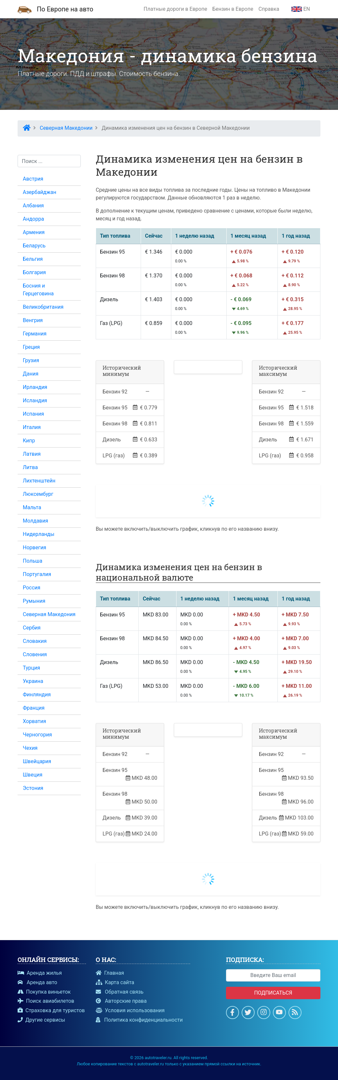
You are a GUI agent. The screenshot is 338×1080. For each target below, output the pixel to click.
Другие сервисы (41, 1020)
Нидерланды (38, 534)
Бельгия (33, 259)
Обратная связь (120, 992)
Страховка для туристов (51, 1010)
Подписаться (273, 993)
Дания (30, 374)
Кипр (29, 440)
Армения (34, 232)
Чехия (30, 748)
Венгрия (33, 320)
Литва (30, 467)
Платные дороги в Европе (175, 9)
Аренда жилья (40, 973)
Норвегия (34, 547)
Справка (269, 9)
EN (300, 9)
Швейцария (37, 761)
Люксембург (38, 494)
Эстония (33, 788)
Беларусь (34, 246)
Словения (35, 654)
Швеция (32, 775)
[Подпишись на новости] (294, 1013)
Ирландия (35, 387)
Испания (33, 414)
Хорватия (34, 721)
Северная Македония (49, 614)
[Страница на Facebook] (232, 1013)
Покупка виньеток (44, 992)
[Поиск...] (49, 161)
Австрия (33, 179)
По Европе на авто (65, 9)
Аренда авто (37, 982)
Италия (32, 427)
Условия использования (130, 1010)
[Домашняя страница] (25, 9)
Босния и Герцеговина (38, 290)
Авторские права (121, 1001)
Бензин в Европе (232, 9)
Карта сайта (115, 982)
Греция (31, 347)
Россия (31, 587)
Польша (32, 561)
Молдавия (35, 521)
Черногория (37, 735)
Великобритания (43, 307)
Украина (33, 681)
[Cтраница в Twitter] (248, 1013)
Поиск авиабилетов (46, 1001)
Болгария (34, 272)
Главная (110, 973)
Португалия (37, 574)
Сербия (32, 628)
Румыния (34, 601)
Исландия (35, 400)
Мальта (32, 507)
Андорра (33, 219)
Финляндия (37, 694)
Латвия (32, 454)
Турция (31, 668)
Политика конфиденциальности (139, 1020)
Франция (34, 708)
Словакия (35, 641)
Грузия (31, 360)
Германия (35, 334)
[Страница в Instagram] (263, 1013)
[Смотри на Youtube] (279, 1013)
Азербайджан (39, 192)
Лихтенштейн (39, 481)
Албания (33, 205)
